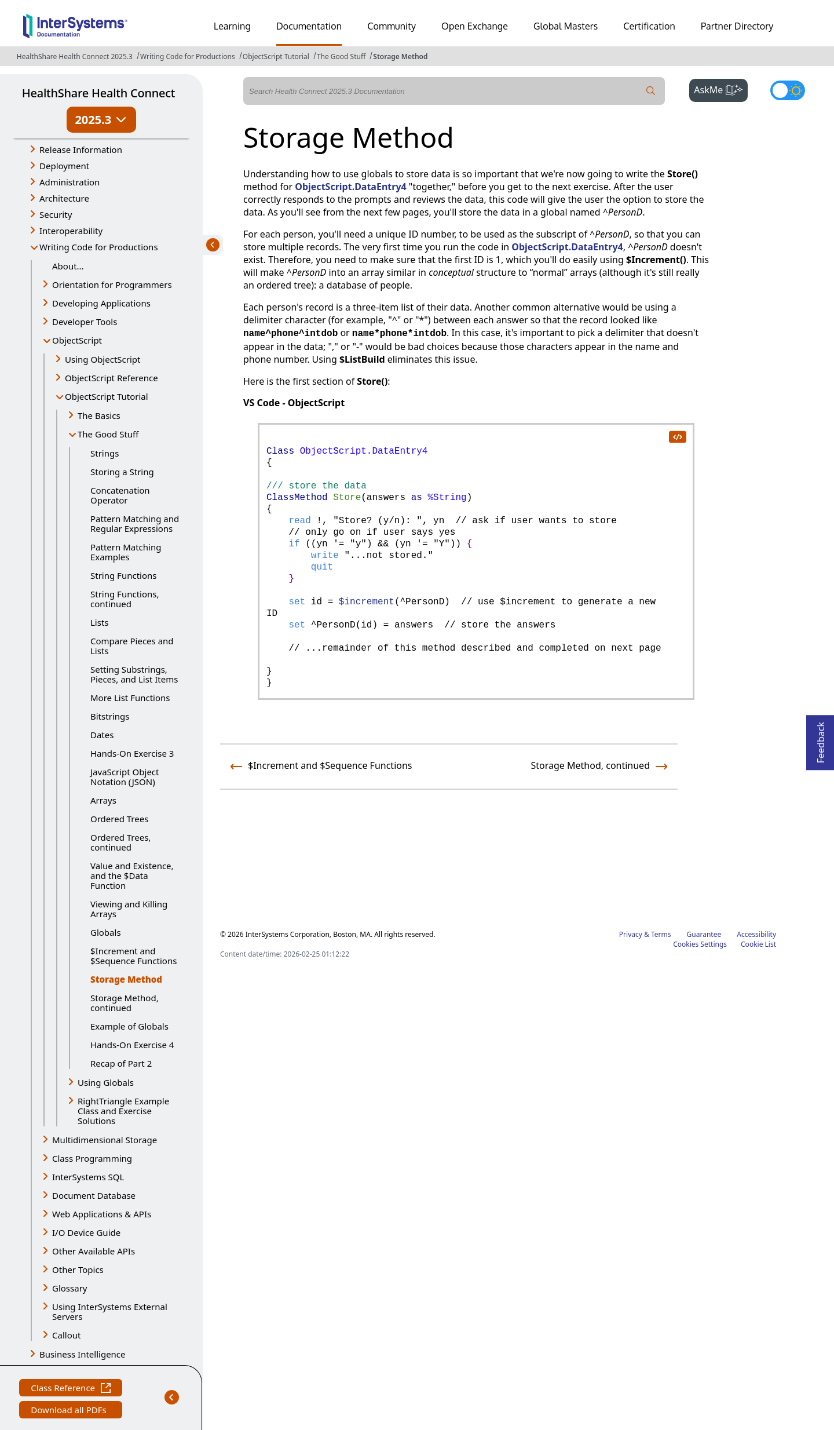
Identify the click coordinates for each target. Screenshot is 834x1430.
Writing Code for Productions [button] (98, 247)
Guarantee (704, 934)
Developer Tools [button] (84, 321)
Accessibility (756, 934)
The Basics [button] (99, 415)
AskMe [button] (721, 89)
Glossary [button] (69, 1288)
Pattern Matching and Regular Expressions (134, 523)
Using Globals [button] (106, 1082)
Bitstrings (109, 716)
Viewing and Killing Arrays (128, 909)
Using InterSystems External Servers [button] (109, 1311)
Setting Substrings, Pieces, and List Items (134, 674)
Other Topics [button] (78, 1269)
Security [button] (55, 214)
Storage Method (400, 56)
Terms (661, 934)
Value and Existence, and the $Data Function (132, 875)
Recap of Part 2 (121, 1063)
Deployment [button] (64, 166)
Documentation (309, 26)
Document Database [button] (94, 1195)
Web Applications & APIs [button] (101, 1214)
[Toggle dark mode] (787, 90)
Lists (99, 622)
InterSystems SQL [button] (88, 1177)
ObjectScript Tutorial (276, 56)
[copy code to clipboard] (677, 436)
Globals (105, 932)
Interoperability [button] (71, 230)
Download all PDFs (70, 1411)
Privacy (630, 934)
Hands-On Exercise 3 (132, 753)
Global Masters (565, 26)
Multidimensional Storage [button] (104, 1140)
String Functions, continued (124, 599)
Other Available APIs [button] (93, 1251)
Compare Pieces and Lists (132, 645)
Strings (104, 453)
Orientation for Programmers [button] (112, 284)
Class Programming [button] (92, 1158)
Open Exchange (474, 26)
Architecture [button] (64, 198)
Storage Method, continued (124, 1002)
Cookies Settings (700, 944)
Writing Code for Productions (187, 56)
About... (68, 266)
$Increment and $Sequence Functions (133, 955)
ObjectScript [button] (77, 340)
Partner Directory (737, 26)
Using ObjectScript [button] (102, 359)
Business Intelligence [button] (82, 1354)
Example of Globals (129, 1026)
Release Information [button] (80, 149)
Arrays (103, 800)
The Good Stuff (341, 56)
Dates (102, 734)
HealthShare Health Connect (98, 93)
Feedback (820, 739)
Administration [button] (69, 182)
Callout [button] (66, 1335)
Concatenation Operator (120, 495)
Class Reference (71, 1389)
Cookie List (758, 944)
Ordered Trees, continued (120, 842)
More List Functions (130, 697)
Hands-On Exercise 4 (132, 1044)
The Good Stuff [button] (108, 434)
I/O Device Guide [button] (86, 1232)
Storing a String (122, 471)
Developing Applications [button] (101, 303)
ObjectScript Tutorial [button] (106, 396)
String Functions (123, 575)
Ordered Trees (119, 819)
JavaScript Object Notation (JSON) (124, 776)
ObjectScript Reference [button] (111, 378)
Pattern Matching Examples (125, 552)
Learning (232, 26)
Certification (649, 26)
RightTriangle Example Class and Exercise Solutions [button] (123, 1110)
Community (391, 26)
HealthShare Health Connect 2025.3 (75, 56)
